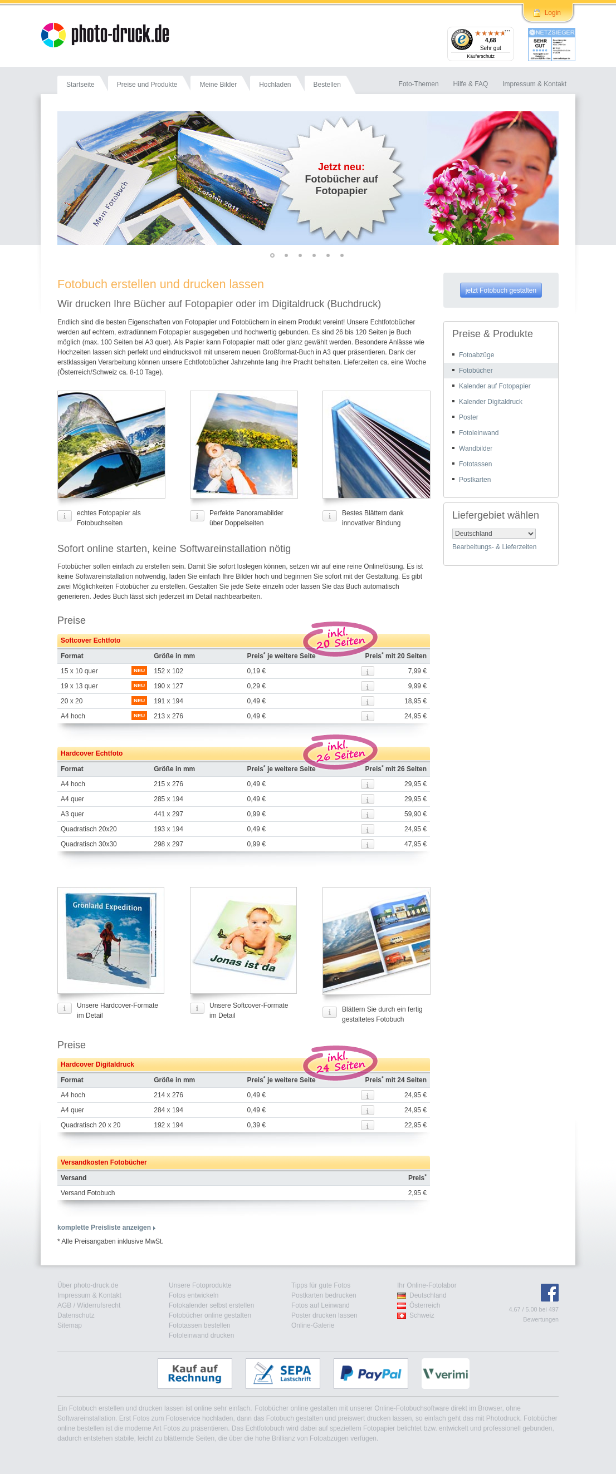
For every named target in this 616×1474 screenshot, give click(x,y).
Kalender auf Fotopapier (495, 386)
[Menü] (507, 33)
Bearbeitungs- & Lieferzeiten (494, 547)
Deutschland (428, 1295)
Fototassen (475, 464)
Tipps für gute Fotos (320, 1285)
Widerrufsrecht (98, 1305)
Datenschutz (76, 1315)
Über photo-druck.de (87, 1285)
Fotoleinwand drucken (201, 1335)
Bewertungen (541, 1319)
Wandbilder (475, 448)
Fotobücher (476, 370)
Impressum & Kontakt (89, 1295)
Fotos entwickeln (193, 1295)
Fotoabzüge (476, 355)
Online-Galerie (312, 1325)
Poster (468, 417)
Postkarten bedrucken (323, 1295)
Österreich (424, 1305)
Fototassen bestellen (200, 1325)
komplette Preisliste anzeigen (104, 1227)
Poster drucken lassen (324, 1315)
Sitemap (69, 1325)
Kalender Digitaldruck (490, 402)
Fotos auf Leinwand (320, 1305)
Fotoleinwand (478, 433)
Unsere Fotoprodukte (200, 1285)
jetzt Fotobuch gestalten (501, 290)
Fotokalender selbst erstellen (211, 1305)
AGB (64, 1305)
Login (553, 13)
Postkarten (475, 480)
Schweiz (421, 1315)
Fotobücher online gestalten (210, 1315)
